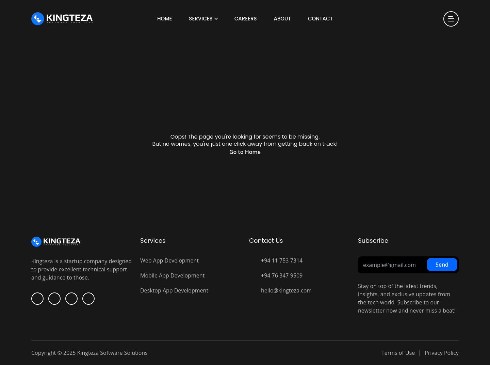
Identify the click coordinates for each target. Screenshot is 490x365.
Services (200, 18)
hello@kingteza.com (286, 290)
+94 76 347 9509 (282, 275)
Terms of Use (398, 352)
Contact (320, 18)
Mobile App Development (172, 275)
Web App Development (169, 260)
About (282, 18)
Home (164, 18)
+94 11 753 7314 (282, 260)
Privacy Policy (442, 352)
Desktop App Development (174, 290)
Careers (245, 18)
